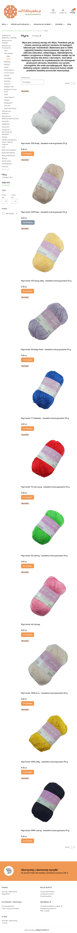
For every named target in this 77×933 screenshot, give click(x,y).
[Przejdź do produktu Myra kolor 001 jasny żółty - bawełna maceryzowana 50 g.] (48, 253)
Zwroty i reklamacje (9, 892)
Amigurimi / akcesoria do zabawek (7, 132)
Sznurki (4, 137)
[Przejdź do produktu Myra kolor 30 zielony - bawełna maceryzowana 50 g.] (48, 527)
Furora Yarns (9, 73)
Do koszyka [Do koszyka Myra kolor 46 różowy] (27, 635)
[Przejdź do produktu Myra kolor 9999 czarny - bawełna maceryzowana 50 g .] (48, 802)
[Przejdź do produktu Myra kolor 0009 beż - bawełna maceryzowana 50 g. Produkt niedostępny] (48, 184)
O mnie (4, 923)
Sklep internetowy (36, 930)
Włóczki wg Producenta (24, 31)
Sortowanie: (25, 78)
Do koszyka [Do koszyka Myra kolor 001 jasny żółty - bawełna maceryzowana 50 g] (27, 291)
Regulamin (6, 894)
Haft (3, 147)
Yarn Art (7, 106)
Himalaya (7, 78)
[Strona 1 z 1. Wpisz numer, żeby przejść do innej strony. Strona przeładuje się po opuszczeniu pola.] (71, 83)
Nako (6, 94)
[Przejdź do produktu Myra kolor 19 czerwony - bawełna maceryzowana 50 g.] (48, 459)
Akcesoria (5, 127)
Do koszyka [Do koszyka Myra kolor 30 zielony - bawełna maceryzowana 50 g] (27, 566)
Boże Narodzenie (8, 153)
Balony (4, 158)
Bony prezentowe (8, 155)
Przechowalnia (45, 896)
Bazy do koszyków (9, 150)
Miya (8, 56)
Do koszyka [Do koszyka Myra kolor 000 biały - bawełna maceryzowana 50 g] (27, 154)
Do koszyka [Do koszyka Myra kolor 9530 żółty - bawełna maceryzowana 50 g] (27, 772)
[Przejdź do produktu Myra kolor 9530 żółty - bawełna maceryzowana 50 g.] (48, 734)
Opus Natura (9, 97)
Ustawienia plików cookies (50, 906)
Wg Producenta (10, 108)
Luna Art (7, 84)
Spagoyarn (8, 103)
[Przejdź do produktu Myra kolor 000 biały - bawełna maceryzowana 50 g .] (48, 115)
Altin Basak (38, 31)
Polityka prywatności (48, 908)
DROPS (7, 64)
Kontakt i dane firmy (9, 921)
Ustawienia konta (47, 894)
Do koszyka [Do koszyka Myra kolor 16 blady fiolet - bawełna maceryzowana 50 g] (27, 360)
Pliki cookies (45, 911)
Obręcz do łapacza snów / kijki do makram (9, 142)
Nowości (5, 166)
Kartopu (7, 81)
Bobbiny (7, 62)
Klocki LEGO (6, 161)
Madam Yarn (9, 87)
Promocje (5, 169)
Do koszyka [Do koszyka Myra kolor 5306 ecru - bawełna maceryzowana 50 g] (27, 703)
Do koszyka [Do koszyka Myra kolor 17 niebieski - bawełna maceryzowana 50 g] (27, 429)
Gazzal (6, 75)
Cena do (13, 196)
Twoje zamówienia (47, 892)
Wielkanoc (6, 124)
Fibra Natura (9, 70)
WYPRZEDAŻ (6, 164)
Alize (6, 51)
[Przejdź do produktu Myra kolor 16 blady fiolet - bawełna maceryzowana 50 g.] (48, 321)
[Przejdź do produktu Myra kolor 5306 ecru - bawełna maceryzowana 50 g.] (48, 665)
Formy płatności (8, 906)
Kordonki (5, 121)
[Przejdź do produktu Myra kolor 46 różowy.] (48, 596)
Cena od (4, 196)
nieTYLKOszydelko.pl (8, 31)
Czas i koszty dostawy (10, 908)
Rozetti (6, 100)
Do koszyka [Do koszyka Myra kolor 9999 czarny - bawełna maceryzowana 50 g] (27, 841)
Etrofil (6, 67)
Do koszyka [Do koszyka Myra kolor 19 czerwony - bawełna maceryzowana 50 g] (27, 497)
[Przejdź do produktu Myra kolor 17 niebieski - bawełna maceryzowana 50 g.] (48, 390)
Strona (67, 83)
